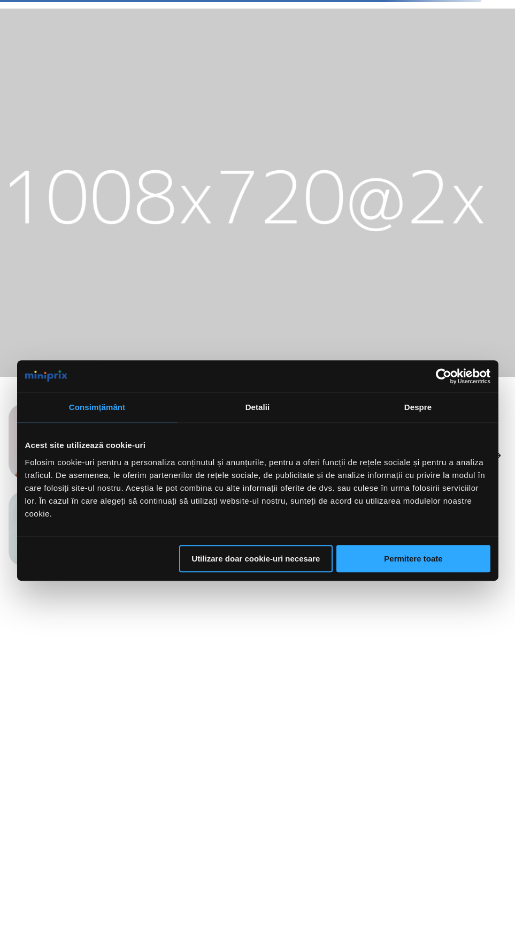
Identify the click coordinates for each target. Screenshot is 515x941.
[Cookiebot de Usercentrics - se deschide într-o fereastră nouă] (443, 376)
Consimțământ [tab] (97, 407)
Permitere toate (413, 558)
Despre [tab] (418, 407)
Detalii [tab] (257, 407)
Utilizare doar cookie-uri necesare (255, 558)
